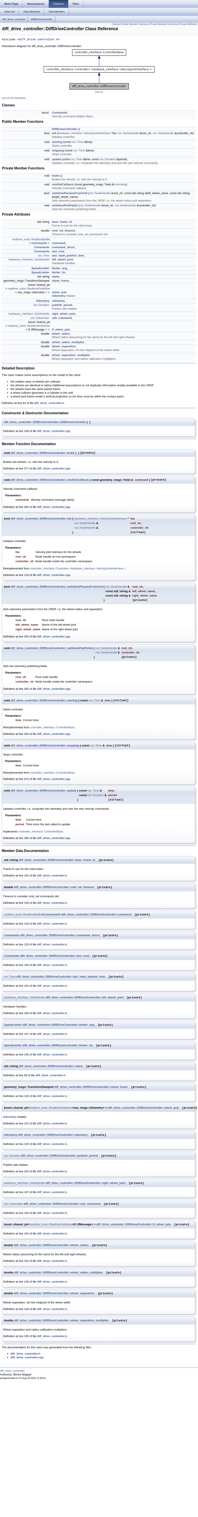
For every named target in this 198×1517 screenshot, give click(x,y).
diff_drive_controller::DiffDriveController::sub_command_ (63, 1204)
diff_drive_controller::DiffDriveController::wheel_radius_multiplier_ (59, 1272)
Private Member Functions (163, 24)
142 (26, 875)
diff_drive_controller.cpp (53, 431)
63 (24, 403)
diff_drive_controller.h (38, 40)
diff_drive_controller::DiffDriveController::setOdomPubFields (51, 648)
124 (26, 1233)
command (120, 184)
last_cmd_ (59, 251)
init (54, 133)
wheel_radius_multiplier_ (69, 342)
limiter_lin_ (59, 272)
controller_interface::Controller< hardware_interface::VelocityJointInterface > (78, 568)
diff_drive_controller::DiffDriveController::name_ (51, 1066)
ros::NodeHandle (128, 133)
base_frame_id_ (62, 221)
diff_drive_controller (14, 19)
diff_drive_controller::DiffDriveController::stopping (44, 745)
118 (26, 923)
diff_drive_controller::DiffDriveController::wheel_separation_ (55, 1293)
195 (26, 838)
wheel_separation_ (64, 346)
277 (26, 468)
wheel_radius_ (62, 333)
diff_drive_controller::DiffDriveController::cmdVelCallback (49, 479)
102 (26, 1171)
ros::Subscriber (39, 318)
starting (57, 142)
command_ (59, 243)
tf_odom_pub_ (62, 329)
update (56, 159)
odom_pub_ (60, 292)
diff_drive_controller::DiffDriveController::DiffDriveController (45, 422)
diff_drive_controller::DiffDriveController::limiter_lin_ (58, 1045)
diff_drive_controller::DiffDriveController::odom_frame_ (91, 1087)
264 (26, 734)
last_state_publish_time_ (69, 255)
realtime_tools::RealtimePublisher (29, 288)
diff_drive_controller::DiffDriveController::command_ (97, 914)
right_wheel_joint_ (64, 313)
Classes (116, 24)
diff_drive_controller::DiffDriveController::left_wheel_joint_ (85, 997)
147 (26, 1034)
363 (26, 688)
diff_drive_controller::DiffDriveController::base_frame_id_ (58, 860)
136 (26, 1281)
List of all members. (14, 98)
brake (56, 175)
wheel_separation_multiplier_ (72, 355)
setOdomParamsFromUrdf (69, 193)
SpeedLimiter (40, 268)
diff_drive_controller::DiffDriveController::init (41, 518)
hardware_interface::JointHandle (29, 259)
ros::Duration (107, 159)
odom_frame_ (61, 280)
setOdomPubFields (65, 205)
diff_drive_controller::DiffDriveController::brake (42, 453)
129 (26, 1309)
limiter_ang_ (60, 268)
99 (25, 1075)
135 (26, 1336)
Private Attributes (188, 24)
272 (26, 779)
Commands (59, 112)
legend (99, 92)
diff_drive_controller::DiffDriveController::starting (43, 700)
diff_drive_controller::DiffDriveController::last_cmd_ (55, 956)
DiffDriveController (41, 19)
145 (26, 965)
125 (26, 1144)
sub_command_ (62, 318)
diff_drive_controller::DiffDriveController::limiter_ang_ (59, 1025)
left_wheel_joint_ (63, 259)
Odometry (58, 295)
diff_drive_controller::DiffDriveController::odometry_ (53, 1135)
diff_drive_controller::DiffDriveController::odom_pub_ (144, 1108)
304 (26, 636)
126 (26, 1096)
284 (26, 507)
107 (26, 1192)
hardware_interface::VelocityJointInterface (84, 133)
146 (26, 1054)
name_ (56, 276)
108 (26, 431)
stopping (58, 150)
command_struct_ (64, 247)
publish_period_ (63, 305)
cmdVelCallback (62, 184)
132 (26, 1260)
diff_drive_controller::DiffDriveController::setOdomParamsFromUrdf (57, 586)
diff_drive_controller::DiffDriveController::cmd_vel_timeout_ (54, 887)
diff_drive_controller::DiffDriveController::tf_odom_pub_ (134, 1224)
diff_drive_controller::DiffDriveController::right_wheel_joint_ (86, 1183)
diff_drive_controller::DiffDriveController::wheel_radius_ (52, 1245)
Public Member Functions (135, 24)
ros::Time (77, 142)
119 (26, 575)
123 (26, 1123)
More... (90, 116)
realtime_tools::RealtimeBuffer (31, 239)
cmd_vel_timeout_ (64, 230)
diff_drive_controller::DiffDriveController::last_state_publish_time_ (61, 976)
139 (26, 902)
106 (26, 1013)
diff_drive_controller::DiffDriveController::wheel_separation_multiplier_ (62, 1320)
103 (26, 985)
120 (26, 1213)
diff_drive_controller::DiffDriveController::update (43, 790)
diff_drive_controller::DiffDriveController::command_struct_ (60, 935)
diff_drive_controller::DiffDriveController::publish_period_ (60, 1155)
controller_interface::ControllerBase (52, 727)
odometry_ (59, 300)
